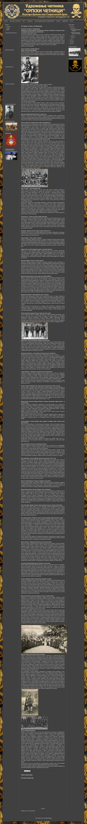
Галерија (58, 21)
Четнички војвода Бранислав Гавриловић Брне (44, 21)
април (72, 35)
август (72, 28)
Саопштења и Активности (15, 21)
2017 (71, 26)
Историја (8, 26)
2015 (71, 41)
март (72, 37)
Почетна (6, 21)
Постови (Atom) (31, 810)
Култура (8, 28)
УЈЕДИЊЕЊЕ (65, 21)
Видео (7, 29)
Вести (24, 21)
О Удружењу (29, 21)
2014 (71, 43)
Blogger (50, 818)
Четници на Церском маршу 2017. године (75, 33)
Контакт (71, 21)
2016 (71, 40)
